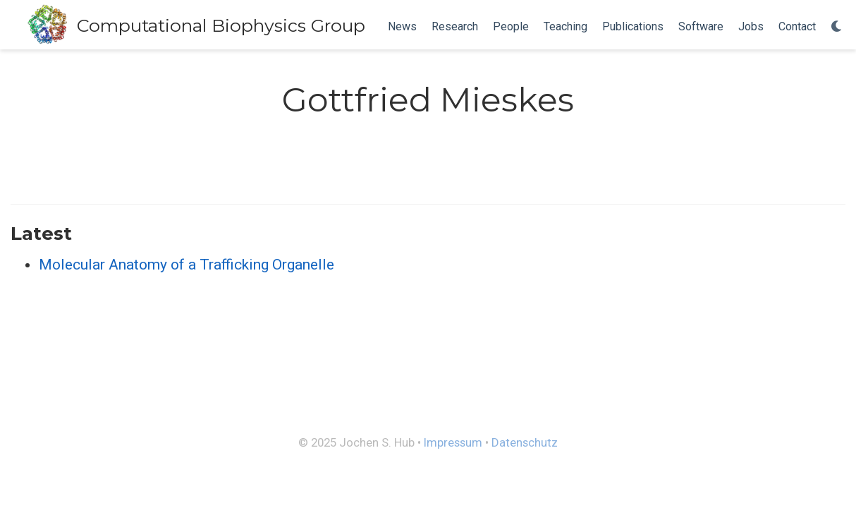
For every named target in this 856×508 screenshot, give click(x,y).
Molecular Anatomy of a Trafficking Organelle (186, 264)
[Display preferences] (837, 27)
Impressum (453, 442)
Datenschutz (524, 442)
